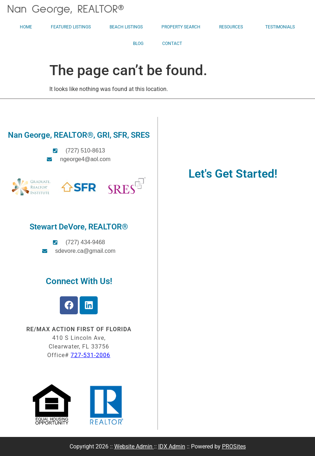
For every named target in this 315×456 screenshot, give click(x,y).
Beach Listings (126, 26)
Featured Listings (71, 26)
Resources (233, 27)
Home (26, 26)
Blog (138, 43)
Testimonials (280, 26)
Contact (172, 43)
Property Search (180, 26)
